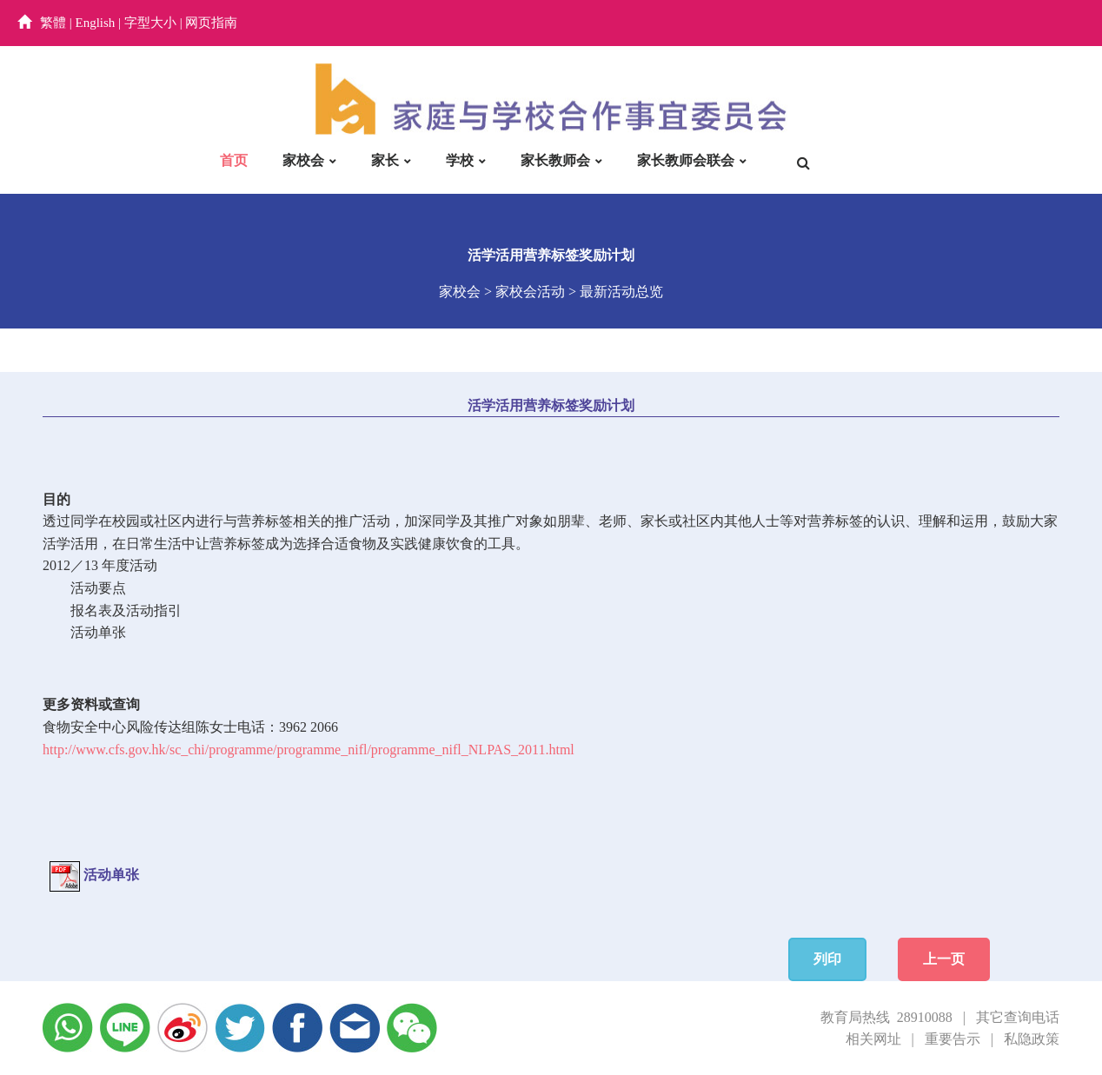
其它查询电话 (1017, 1017)
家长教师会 (555, 160)
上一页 (944, 959)
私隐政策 (1031, 1039)
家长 (385, 160)
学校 (460, 160)
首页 (234, 160)
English (96, 23)
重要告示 (952, 1039)
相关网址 (873, 1039)
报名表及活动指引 (126, 610)
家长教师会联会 (685, 160)
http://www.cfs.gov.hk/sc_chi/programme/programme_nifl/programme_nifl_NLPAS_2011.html (308, 749)
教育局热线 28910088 (886, 1017)
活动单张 (98, 632)
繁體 (53, 23)
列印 (827, 959)
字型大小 (150, 23)
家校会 (303, 160)
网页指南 (211, 23)
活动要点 (98, 588)
